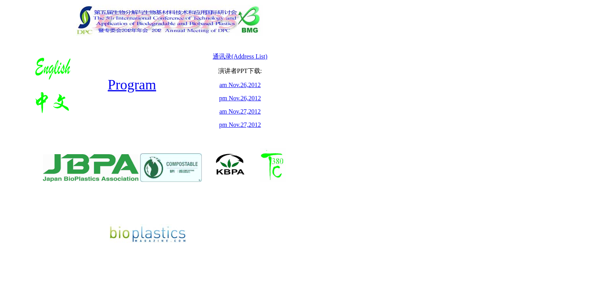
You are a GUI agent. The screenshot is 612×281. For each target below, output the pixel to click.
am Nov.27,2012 (240, 111)
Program (132, 84)
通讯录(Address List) (240, 56)
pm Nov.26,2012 (240, 98)
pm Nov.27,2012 (240, 124)
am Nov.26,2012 (240, 85)
